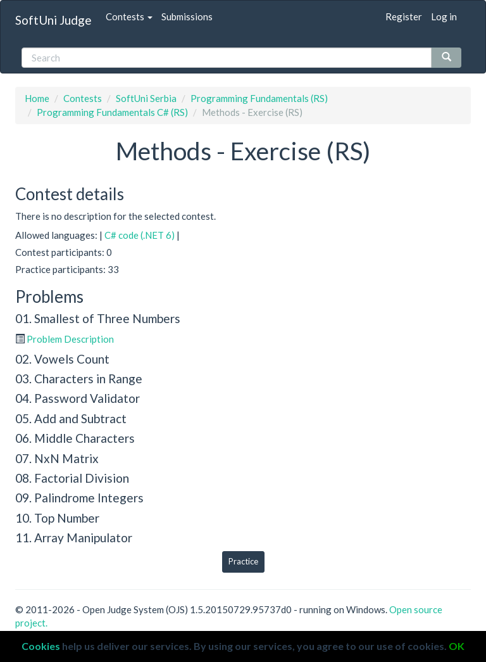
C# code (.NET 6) (139, 235)
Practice (243, 561)
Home (37, 98)
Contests (129, 16)
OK (456, 646)
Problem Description (70, 339)
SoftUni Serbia (146, 98)
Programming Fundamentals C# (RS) (112, 112)
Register (403, 16)
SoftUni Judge (53, 20)
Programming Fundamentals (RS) (259, 98)
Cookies (41, 646)
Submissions (187, 16)
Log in (444, 16)
